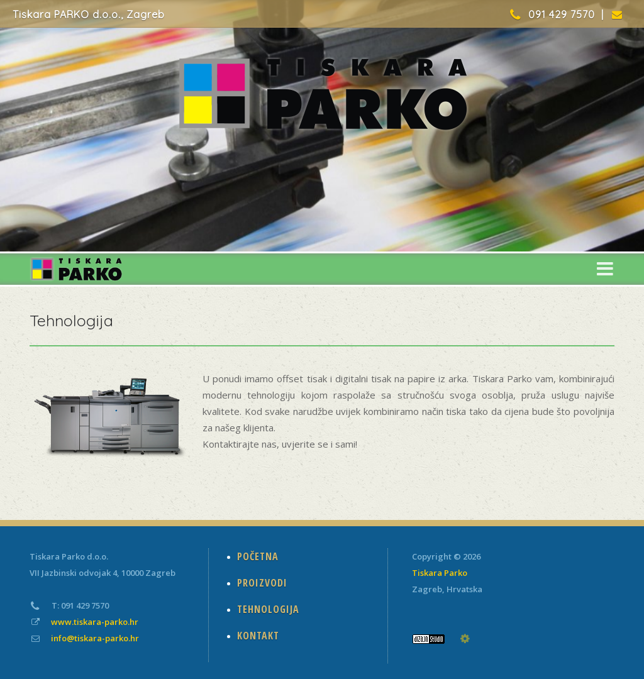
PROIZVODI (262, 583)
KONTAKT (258, 636)
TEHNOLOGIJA (268, 609)
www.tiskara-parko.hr (94, 621)
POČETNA (258, 556)
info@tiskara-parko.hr (95, 638)
